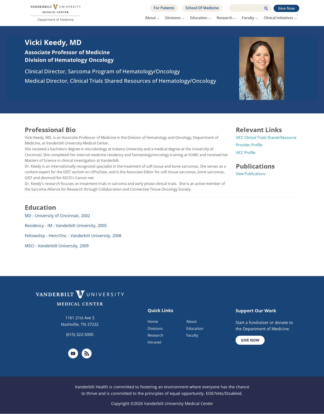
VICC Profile (245, 152)
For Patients (164, 7)
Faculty (248, 17)
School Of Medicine (202, 7)
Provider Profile (249, 144)
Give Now (286, 8)
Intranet (154, 342)
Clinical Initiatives (278, 17)
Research (224, 17)
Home (153, 321)
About (150, 17)
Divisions (173, 17)
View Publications (251, 173)
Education (198, 17)
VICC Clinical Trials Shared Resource (266, 137)
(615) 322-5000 (79, 334)
